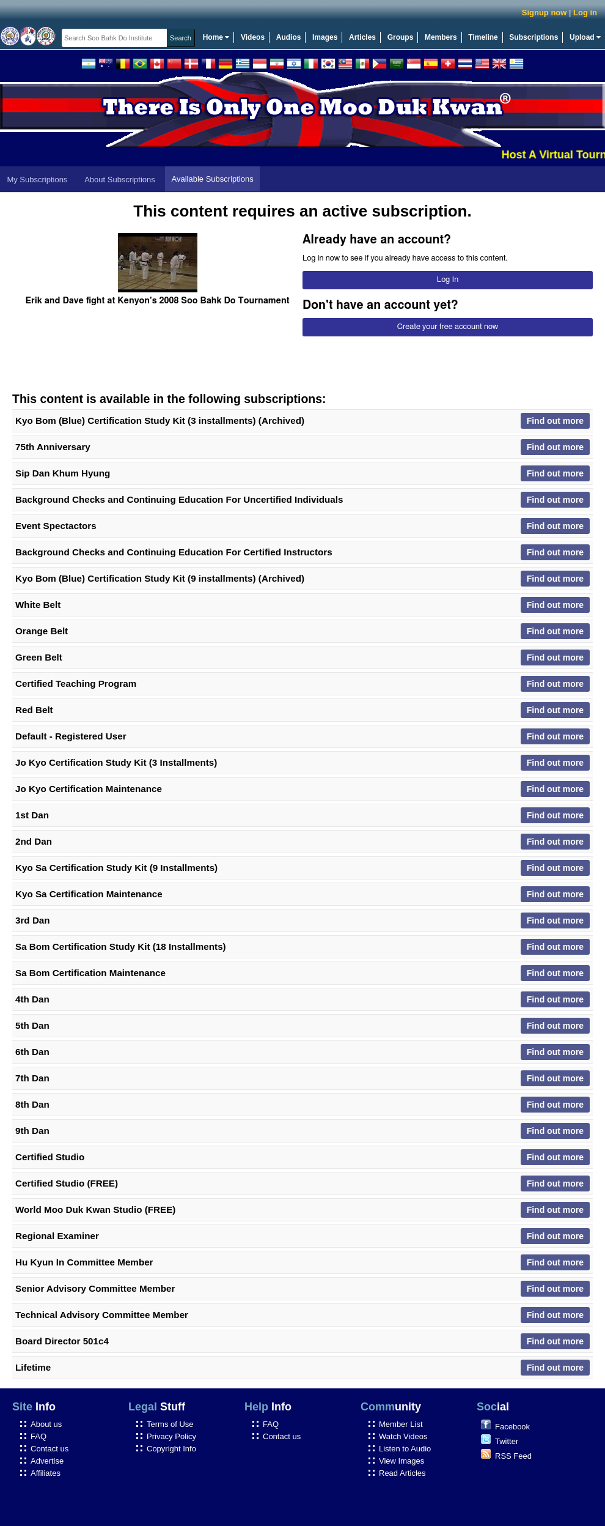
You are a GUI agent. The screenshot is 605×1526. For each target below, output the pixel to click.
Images (324, 37)
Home (216, 37)
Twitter (506, 1441)
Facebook (512, 1426)
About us (46, 1424)
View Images (401, 1460)
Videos (253, 37)
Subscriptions (533, 37)
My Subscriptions (37, 179)
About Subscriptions (119, 179)
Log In (447, 280)
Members (441, 37)
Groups (400, 37)
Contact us (49, 1448)
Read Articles (402, 1473)
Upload (585, 37)
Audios (288, 37)
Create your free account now (447, 327)
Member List (401, 1424)
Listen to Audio (405, 1448)
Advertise (47, 1460)
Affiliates (46, 1473)
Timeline (482, 37)
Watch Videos (403, 1436)
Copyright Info (171, 1448)
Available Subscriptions (213, 178)
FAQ (38, 1436)
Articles (362, 37)
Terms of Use (170, 1424)
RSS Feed (513, 1456)
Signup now (544, 12)
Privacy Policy (171, 1436)
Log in (585, 12)
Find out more (555, 421)
